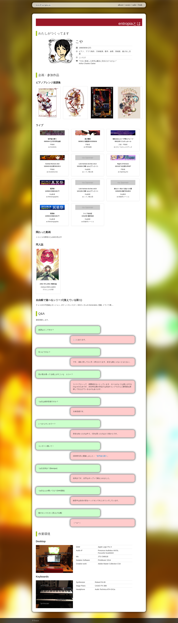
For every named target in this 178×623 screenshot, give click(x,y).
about (120, 5)
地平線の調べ (102, 456)
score (128, 5)
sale (134, 5)
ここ (74, 340)
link (140, 5)
